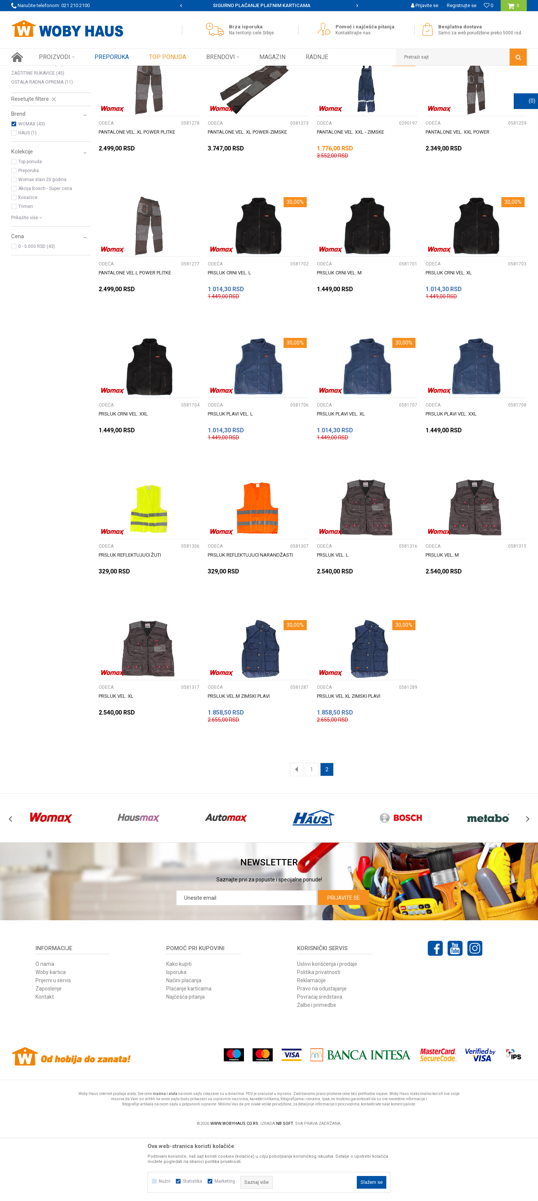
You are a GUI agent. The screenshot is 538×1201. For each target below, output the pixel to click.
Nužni (164, 1181)
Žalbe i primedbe (316, 1071)
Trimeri (25, 272)
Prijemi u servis (53, 1046)
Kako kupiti (179, 1030)
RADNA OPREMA (96, 71)
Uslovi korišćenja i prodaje (327, 1030)
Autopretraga (309, 85)
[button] (461, 57)
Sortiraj (341, 85)
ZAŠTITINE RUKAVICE (37, 138)
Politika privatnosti (318, 1038)
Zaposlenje (48, 1054)
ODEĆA (23, 112)
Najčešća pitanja (185, 1062)
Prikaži (448, 85)
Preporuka (28, 236)
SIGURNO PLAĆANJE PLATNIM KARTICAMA (268, 5)
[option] (269, 5)
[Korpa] (513, 8)
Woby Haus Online (30, 71)
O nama (44, 1030)
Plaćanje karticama (188, 1054)
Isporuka (176, 1038)
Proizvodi (64, 71)
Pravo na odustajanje (322, 1054)
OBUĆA (24, 103)
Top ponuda (30, 227)
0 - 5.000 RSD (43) (36, 312)
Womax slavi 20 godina (42, 245)
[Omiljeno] (488, 5)
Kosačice (27, 263)
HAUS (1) (27, 198)
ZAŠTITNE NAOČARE (37, 130)
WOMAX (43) (31, 189)
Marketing (224, 1181)
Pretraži (265, 85)
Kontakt (44, 1062)
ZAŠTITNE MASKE (32, 121)
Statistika (192, 1181)
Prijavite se (343, 964)
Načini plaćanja (183, 1046)
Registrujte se (461, 5)
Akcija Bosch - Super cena (45, 254)
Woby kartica (50, 1038)
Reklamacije (311, 1046)
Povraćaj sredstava (319, 1062)
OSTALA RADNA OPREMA (42, 147)
